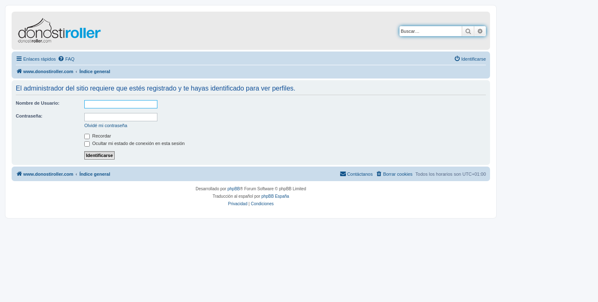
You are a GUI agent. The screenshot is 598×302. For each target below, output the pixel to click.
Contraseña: (29, 115)
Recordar (97, 135)
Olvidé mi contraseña (105, 125)
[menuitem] (66, 59)
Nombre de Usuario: (37, 103)
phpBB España (275, 196)
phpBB (234, 189)
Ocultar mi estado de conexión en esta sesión (134, 143)
